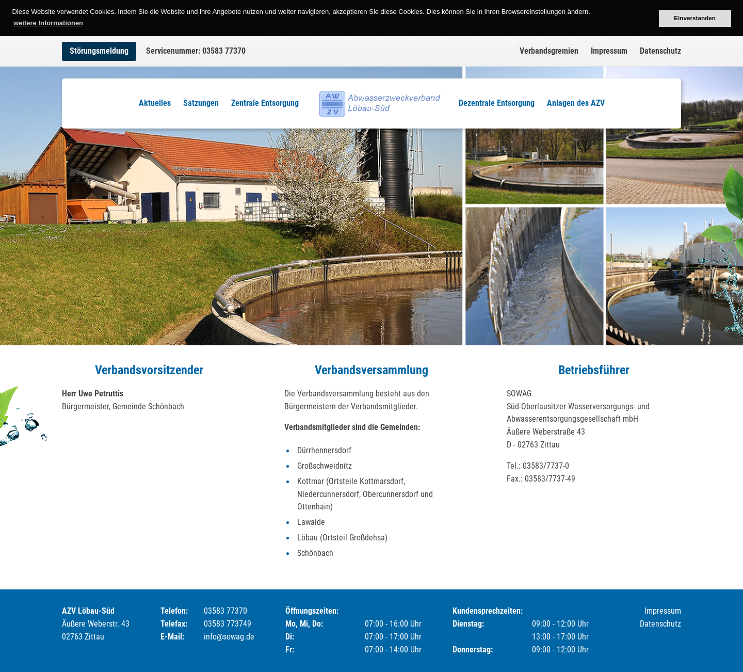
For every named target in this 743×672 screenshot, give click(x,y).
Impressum (609, 51)
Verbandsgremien (549, 51)
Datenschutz (660, 51)
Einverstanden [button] (695, 17)
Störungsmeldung (99, 51)
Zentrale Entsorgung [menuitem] (265, 103)
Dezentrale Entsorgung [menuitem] (497, 103)
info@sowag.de (229, 637)
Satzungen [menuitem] (201, 103)
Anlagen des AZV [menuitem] (576, 103)
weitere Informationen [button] (48, 23)
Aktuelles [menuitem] (155, 103)
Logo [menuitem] (378, 103)
